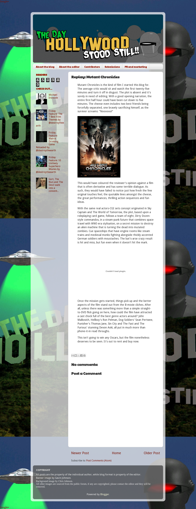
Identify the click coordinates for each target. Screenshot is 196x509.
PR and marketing (136, 66)
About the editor (69, 66)
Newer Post (80, 453)
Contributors (92, 66)
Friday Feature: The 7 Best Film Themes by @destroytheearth (50, 118)
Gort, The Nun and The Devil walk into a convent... (56, 185)
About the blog (45, 66)
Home (116, 453)
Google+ (4, 1)
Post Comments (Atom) (98, 460)
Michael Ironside (53, 96)
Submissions (112, 66)
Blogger (104, 494)
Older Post (152, 453)
